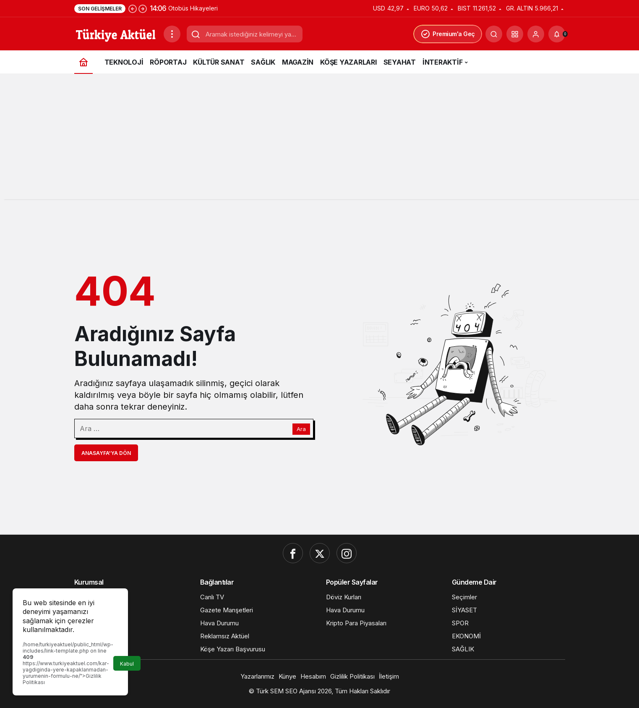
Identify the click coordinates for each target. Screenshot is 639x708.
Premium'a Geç (447, 34)
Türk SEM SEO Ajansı (286, 691)
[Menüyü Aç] (172, 34)
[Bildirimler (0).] (556, 34)
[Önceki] (133, 8)
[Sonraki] (143, 8)
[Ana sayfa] (83, 62)
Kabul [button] (127, 664)
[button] (514, 34)
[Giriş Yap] (535, 34)
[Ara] (493, 34)
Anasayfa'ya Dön (106, 453)
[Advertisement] (319, 140)
